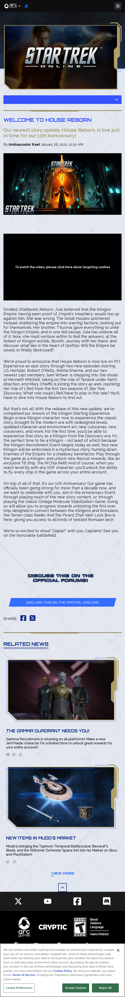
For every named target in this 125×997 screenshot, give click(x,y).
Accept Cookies (75, 988)
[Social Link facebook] (77, 901)
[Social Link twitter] (18, 901)
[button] (12, 6)
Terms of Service (23, 975)
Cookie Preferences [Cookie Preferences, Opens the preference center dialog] (19, 988)
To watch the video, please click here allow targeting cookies (62, 267)
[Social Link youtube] (48, 901)
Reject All (105, 988)
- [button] (62, 99)
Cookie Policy (62, 971)
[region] (62, 970)
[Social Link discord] (107, 901)
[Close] (118, 950)
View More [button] (62, 873)
